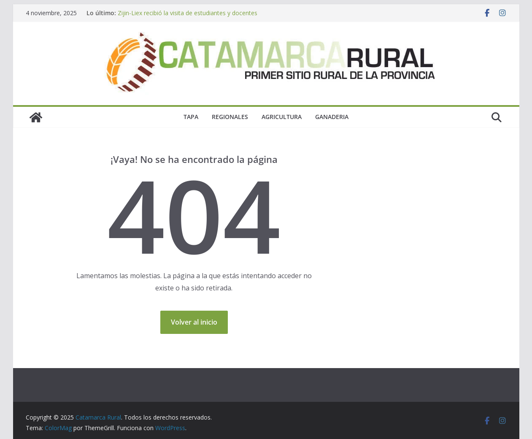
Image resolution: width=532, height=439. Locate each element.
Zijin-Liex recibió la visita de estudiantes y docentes (187, 13)
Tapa (191, 117)
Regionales (230, 117)
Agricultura (282, 117)
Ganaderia (331, 117)
